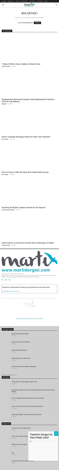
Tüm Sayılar (32, 1)
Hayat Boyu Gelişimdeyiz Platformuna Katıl (29, 317)
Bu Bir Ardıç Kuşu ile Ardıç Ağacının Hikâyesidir (24, 365)
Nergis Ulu (4, 103)
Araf (13, 451)
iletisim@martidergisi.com (10, 291)
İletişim (46, 1)
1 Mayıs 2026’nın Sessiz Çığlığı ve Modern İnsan (21, 64)
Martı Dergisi (5, 139)
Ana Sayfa (4, 1)
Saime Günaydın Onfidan (8, 209)
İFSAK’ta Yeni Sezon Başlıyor (19, 443)
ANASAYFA (37, 22)
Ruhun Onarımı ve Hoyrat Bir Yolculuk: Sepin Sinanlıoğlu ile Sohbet (28, 243)
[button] (3, 4)
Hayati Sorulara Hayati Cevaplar (20, 332)
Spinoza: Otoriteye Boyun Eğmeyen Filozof (23, 460)
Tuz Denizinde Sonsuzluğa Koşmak (21, 427)
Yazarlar (18, 1)
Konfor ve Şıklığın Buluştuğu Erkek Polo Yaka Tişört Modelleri (26, 137)
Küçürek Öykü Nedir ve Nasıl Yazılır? (21, 357)
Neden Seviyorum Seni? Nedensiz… (21, 341)
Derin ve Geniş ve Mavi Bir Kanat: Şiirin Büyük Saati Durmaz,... (26, 172)
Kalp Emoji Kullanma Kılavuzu (19, 349)
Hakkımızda (11, 1)
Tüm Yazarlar (40, 1)
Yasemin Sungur (6, 66)
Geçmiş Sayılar (24, 1)
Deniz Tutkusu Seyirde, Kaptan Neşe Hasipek (24, 435)
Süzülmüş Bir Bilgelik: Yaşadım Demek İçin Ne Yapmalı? (24, 207)
